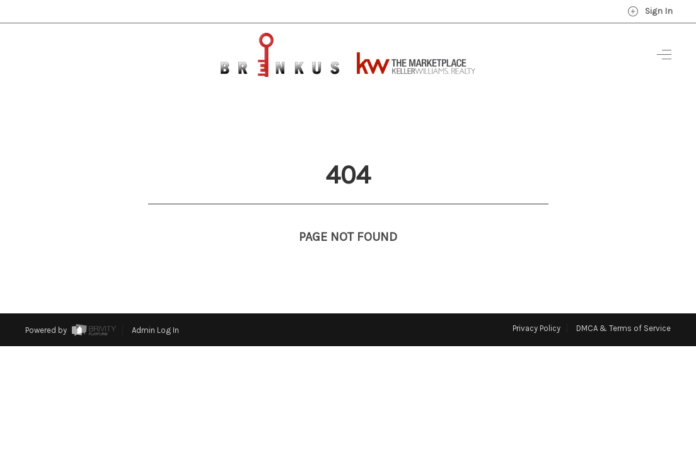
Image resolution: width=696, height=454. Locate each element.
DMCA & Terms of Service (623, 305)
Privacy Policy (536, 305)
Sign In (650, 11)
